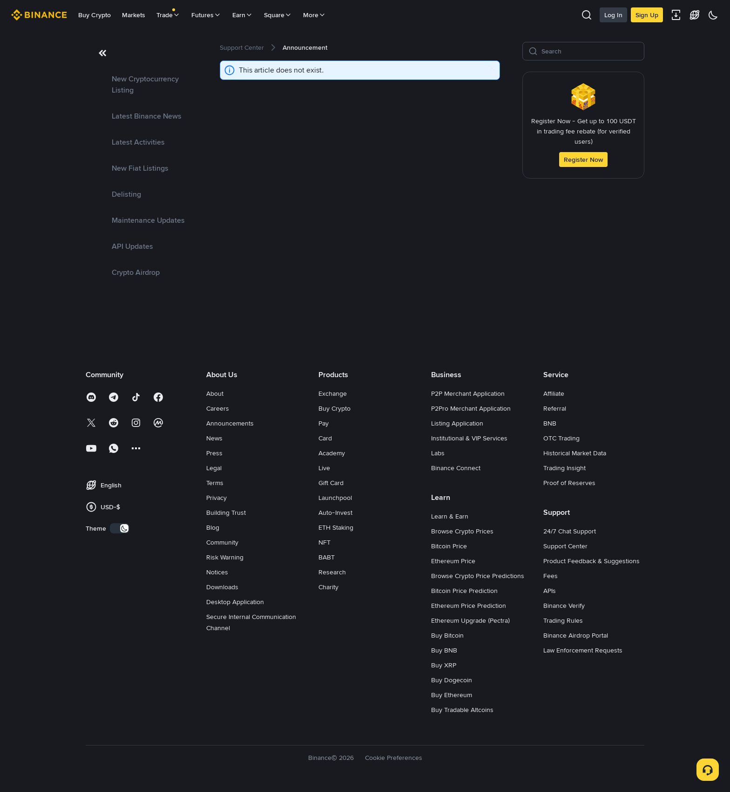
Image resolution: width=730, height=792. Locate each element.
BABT (326, 557)
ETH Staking (335, 527)
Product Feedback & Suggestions (591, 561)
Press (214, 453)
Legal (214, 468)
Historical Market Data (574, 453)
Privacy (216, 497)
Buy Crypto (94, 15)
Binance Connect (455, 468)
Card (325, 438)
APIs (549, 590)
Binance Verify (564, 605)
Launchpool (335, 497)
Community (222, 542)
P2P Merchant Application (468, 393)
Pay (323, 423)
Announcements (230, 423)
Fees (550, 576)
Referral (554, 408)
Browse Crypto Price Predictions (477, 576)
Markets (133, 15)
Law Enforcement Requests (582, 650)
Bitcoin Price (449, 546)
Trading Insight (564, 468)
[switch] (119, 528)
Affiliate (553, 393)
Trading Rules (563, 620)
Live (324, 468)
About (214, 393)
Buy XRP (443, 665)
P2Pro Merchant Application (471, 408)
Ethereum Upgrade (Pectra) (470, 620)
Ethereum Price (453, 561)
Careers (217, 408)
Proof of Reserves (569, 483)
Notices (217, 572)
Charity (328, 587)
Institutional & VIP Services (469, 438)
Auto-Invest (335, 512)
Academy (331, 453)
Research (332, 572)
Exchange (332, 393)
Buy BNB (444, 650)
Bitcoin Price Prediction (464, 590)
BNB (549, 423)
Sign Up (646, 15)
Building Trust (226, 512)
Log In (613, 15)
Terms (214, 483)
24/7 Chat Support (569, 531)
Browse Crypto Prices (462, 531)
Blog (212, 527)
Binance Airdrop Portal (575, 635)
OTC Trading (561, 438)
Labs (438, 453)
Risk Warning (224, 557)
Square (278, 15)
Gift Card (331, 483)
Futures (206, 15)
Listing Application (457, 423)
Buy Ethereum (451, 695)
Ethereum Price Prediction (468, 605)
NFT (324, 542)
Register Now (583, 159)
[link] (141, 84)
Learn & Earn (449, 516)
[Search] (589, 51)
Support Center (565, 546)
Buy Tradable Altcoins (462, 709)
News (214, 438)
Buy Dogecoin (451, 680)
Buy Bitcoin (447, 635)
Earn (242, 15)
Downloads (222, 587)
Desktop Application (235, 602)
